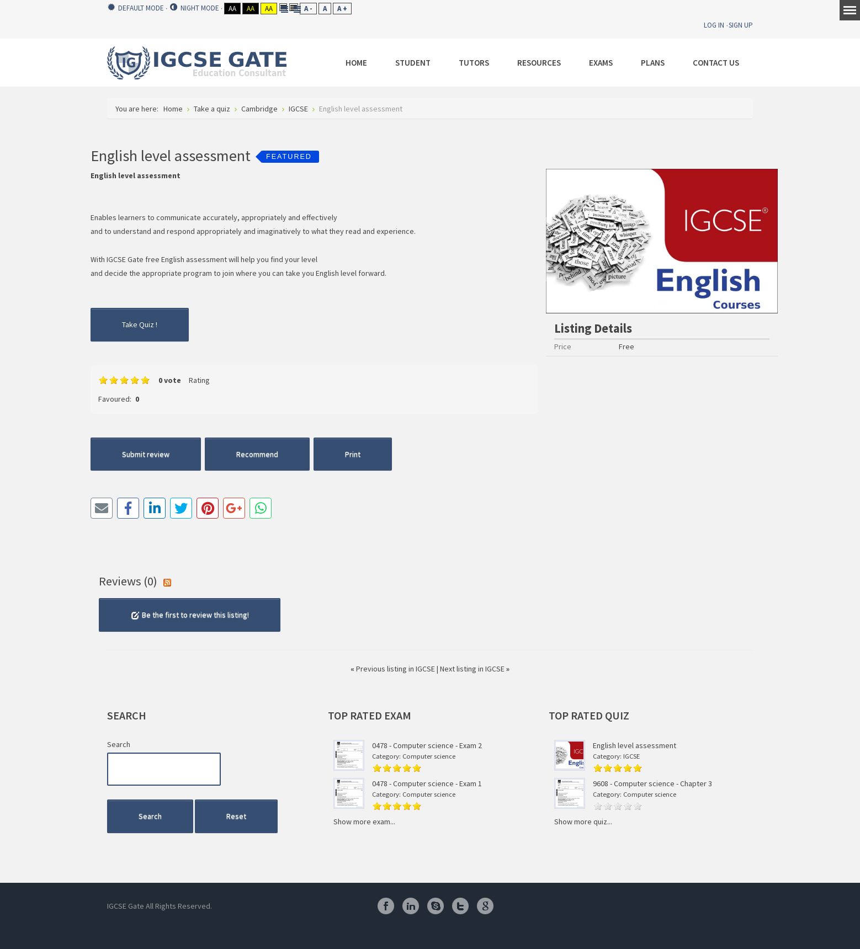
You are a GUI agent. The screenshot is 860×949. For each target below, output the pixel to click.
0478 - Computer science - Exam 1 (427, 783)
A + (342, 8)
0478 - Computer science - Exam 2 (427, 745)
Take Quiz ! (139, 324)
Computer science (428, 756)
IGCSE (631, 756)
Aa (232, 8)
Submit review (145, 454)
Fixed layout (283, 7)
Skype (435, 906)
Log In (714, 25)
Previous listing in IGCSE (394, 669)
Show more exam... (364, 822)
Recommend (257, 454)
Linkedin (411, 906)
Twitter (460, 906)
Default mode (136, 8)
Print (352, 454)
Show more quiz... (583, 822)
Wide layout (293, 7)
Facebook (386, 906)
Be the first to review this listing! (189, 615)
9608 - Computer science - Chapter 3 (652, 783)
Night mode (194, 8)
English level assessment (634, 745)
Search (118, 744)
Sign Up (741, 25)
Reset (236, 816)
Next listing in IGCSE (474, 669)
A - (308, 8)
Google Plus (485, 906)
